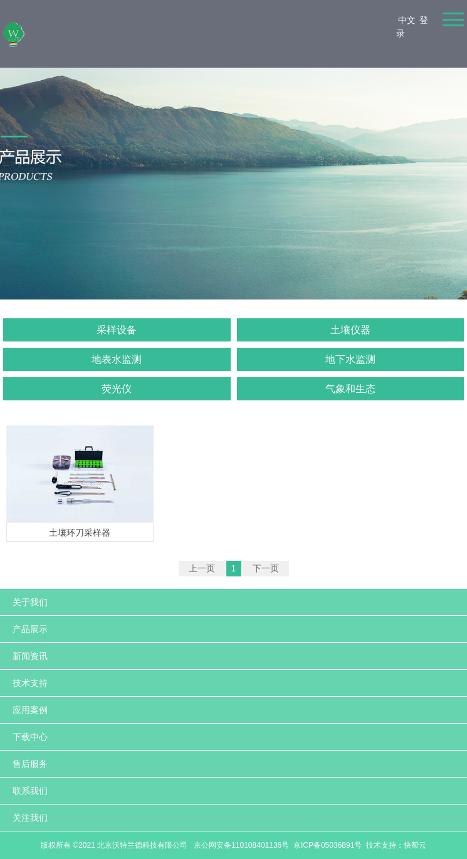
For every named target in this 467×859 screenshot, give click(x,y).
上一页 (202, 568)
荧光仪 (117, 388)
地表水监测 (117, 359)
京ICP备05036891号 (327, 845)
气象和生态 (350, 388)
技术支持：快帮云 (396, 845)
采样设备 (117, 330)
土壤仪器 (350, 330)
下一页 (266, 568)
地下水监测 (350, 359)
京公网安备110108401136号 (240, 845)
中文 (407, 20)
